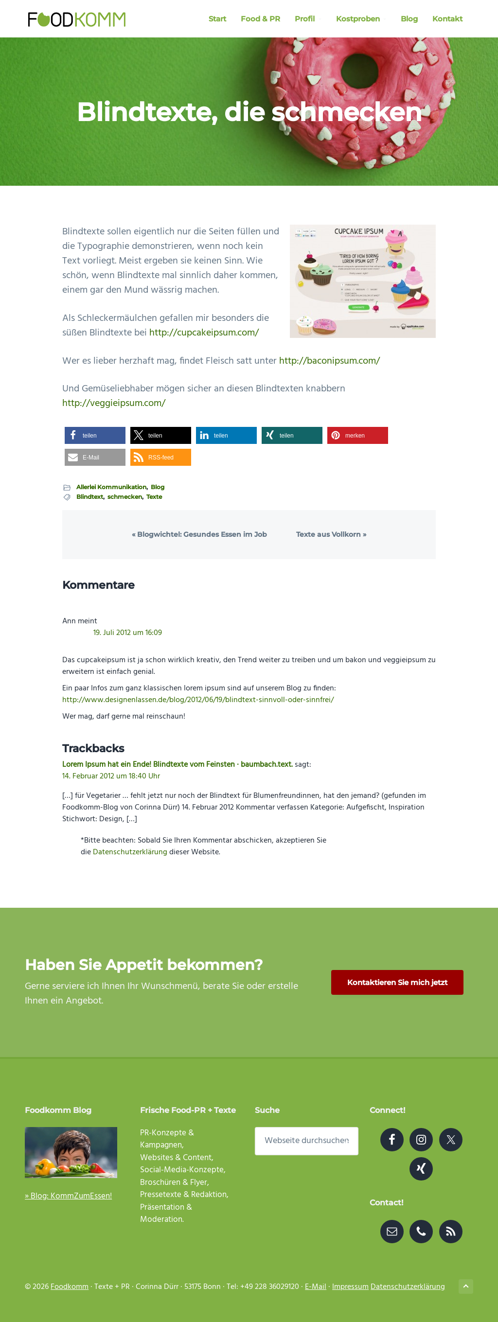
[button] (95, 435)
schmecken (124, 496)
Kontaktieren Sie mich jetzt (397, 982)
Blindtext (89, 496)
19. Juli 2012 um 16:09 (127, 633)
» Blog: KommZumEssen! (68, 1196)
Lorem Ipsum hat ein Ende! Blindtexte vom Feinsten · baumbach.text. (177, 764)
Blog (157, 487)
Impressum (350, 1287)
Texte (154, 496)
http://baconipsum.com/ (329, 361)
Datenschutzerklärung (130, 852)
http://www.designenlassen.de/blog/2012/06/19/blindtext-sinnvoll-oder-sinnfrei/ (198, 700)
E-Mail (315, 1287)
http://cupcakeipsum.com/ (204, 333)
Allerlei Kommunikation (111, 487)
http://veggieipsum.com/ (113, 403)
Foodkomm (70, 1287)
